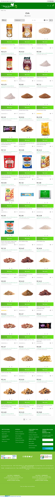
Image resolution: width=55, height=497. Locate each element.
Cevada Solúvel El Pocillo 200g (8, 44)
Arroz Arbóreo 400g (23, 241)
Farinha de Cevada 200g (6, 110)
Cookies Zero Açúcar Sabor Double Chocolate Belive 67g (8, 143)
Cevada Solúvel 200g (23, 110)
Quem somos (4, 433)
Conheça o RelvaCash (33, 434)
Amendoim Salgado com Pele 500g (8, 274)
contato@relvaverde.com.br (10, 468)
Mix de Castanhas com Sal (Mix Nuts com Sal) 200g (44, 406)
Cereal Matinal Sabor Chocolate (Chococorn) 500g (25, 275)
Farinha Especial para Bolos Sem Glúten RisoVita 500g (43, 143)
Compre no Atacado (6, 439)
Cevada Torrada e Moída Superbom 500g (26, 78)
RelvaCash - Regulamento (34, 437)
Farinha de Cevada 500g (42, 77)
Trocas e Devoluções (19, 442)
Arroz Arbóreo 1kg (41, 241)
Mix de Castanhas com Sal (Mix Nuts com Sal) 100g (26, 143)
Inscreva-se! (47, 448)
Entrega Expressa (18, 438)
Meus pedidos (31, 443)
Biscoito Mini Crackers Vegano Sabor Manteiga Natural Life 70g (26, 176)
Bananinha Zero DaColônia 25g (25, 208)
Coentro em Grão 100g (6, 372)
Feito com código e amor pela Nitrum (27, 486)
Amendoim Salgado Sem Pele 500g (26, 372)
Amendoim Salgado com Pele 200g (26, 339)
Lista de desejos (32, 447)
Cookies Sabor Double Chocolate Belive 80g (44, 340)
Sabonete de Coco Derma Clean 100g (45, 208)
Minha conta (31, 441)
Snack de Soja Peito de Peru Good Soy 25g (9, 209)
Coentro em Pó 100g (23, 307)
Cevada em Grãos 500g (42, 44)
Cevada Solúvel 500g (41, 110)
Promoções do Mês (32, 432)
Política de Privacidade (19, 440)
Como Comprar (18, 436)
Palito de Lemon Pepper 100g (43, 372)
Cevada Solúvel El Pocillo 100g (25, 44)
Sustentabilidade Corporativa (5, 436)
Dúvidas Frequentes (19, 431)
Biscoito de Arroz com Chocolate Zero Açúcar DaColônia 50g (9, 176)
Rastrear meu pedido (33, 445)
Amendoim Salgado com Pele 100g (8, 339)
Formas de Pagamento (19, 433)
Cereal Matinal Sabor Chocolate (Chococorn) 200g (43, 307)
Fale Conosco (4, 441)
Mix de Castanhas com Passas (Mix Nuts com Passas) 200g (26, 406)
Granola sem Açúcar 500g (42, 274)
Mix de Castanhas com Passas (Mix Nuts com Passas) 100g (8, 406)
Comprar (9, 42)
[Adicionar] (12, 38)
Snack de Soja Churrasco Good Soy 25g (44, 176)
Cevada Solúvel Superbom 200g (8, 77)
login (8, 1)
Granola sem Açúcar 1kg (6, 307)
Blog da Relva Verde (6, 431)
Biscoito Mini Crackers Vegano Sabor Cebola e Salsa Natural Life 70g (9, 242)
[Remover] (7, 38)
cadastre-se (12, 1)
